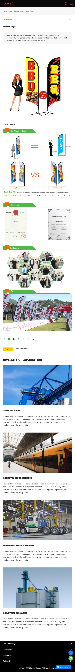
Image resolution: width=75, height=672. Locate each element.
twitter (14, 339)
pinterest (23, 339)
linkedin (33, 339)
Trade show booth (22, 349)
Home (5, 11)
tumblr (28, 339)
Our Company (9, 644)
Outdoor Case (18, 11)
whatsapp (18, 339)
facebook (4, 339)
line (9, 339)
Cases (10, 11)
